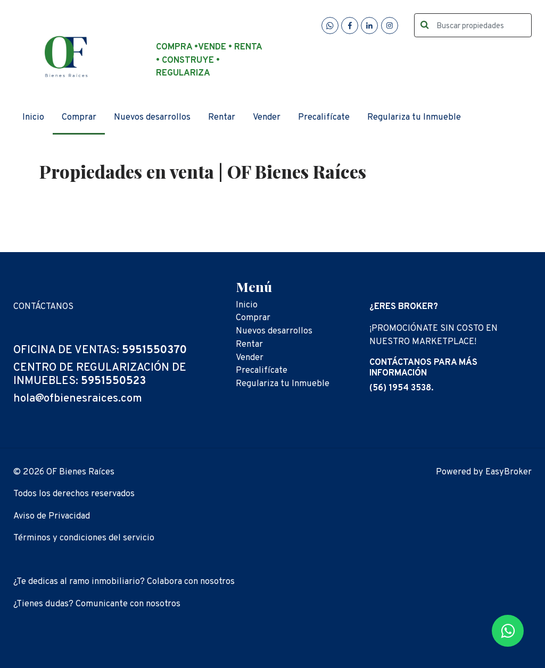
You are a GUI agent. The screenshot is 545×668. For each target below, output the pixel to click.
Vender (266, 117)
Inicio (33, 117)
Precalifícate (324, 117)
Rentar (221, 117)
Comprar (79, 117)
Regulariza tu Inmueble (414, 117)
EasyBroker (508, 472)
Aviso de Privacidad (51, 516)
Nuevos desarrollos (152, 117)
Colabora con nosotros (191, 581)
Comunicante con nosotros (128, 603)
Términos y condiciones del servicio (83, 538)
